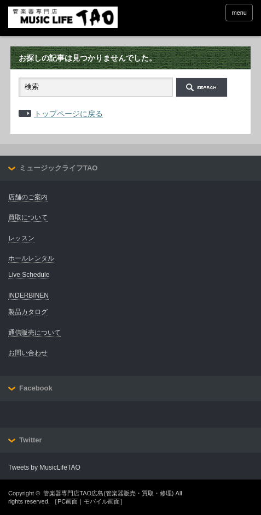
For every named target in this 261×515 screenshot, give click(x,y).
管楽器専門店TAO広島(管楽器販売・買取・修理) (108, 493)
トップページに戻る (68, 113)
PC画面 (67, 501)
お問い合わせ (28, 353)
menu (239, 12)
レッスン (21, 238)
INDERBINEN (28, 295)
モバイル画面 (102, 501)
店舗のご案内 (28, 197)
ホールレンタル (31, 258)
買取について (28, 217)
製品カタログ (28, 312)
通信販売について (34, 332)
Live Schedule (28, 275)
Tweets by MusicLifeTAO (44, 467)
